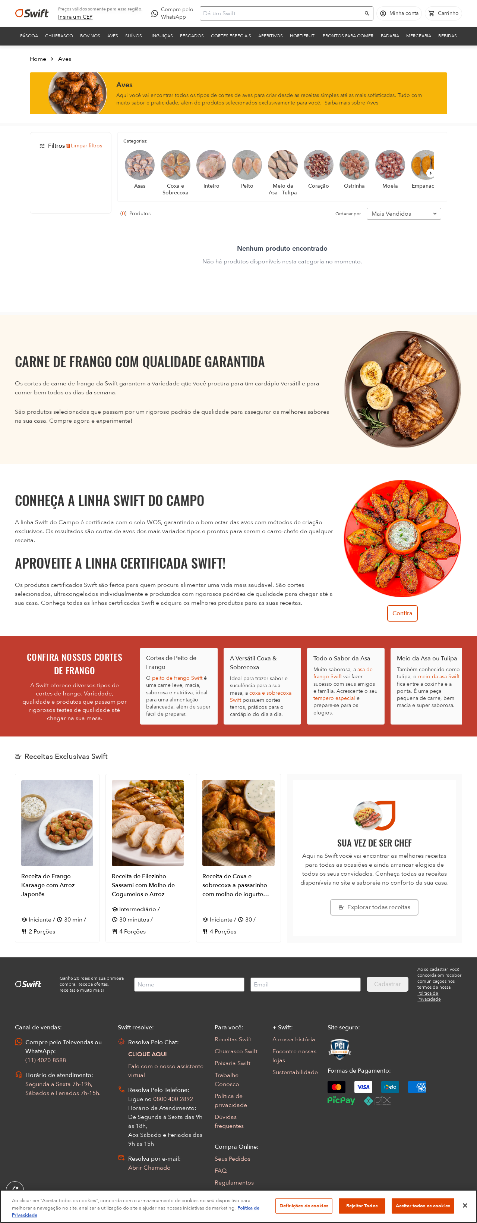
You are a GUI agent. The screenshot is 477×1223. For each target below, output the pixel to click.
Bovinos (90, 36)
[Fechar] (465, 1205)
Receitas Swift (233, 1039)
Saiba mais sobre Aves (351, 102)
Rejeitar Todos (362, 1205)
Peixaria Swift (232, 1063)
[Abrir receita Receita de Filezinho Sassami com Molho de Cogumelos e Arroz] (147, 858)
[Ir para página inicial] (32, 13)
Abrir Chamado (149, 1168)
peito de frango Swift (177, 678)
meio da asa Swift (438, 676)
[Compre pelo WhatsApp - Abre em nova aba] (174, 13)
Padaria (390, 36)
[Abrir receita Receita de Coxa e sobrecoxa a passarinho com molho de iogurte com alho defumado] (238, 858)
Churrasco (59, 36)
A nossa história (293, 1039)
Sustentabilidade (295, 1072)
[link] (75, 17)
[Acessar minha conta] (399, 13)
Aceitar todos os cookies (423, 1205)
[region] (238, 1206)
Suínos (133, 36)
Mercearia (418, 36)
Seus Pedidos (232, 1159)
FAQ (221, 1171)
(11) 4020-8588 (45, 1060)
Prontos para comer (348, 36)
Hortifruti (303, 36)
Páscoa (29, 36)
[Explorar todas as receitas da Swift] (374, 907)
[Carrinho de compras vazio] (443, 13)
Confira (402, 613)
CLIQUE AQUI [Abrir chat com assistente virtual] (147, 1054)
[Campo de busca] (281, 13)
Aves (112, 36)
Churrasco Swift (236, 1051)
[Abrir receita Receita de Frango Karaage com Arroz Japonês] (57, 858)
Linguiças (161, 36)
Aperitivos (270, 36)
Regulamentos (234, 1183)
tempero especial (334, 698)
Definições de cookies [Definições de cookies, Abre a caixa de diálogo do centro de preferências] (303, 1205)
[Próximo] (430, 173)
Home (38, 59)
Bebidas (447, 36)
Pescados (192, 36)
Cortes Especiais (231, 36)
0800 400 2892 (173, 1099)
